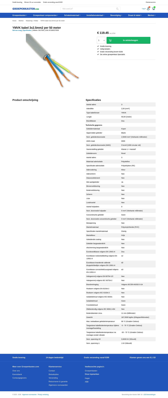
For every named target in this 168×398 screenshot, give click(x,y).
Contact (52, 371)
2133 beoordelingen (149, 394)
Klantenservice (151, 2)
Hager (87, 378)
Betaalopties (54, 374)
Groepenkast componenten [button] (45, 15)
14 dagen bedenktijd (54, 357)
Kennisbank (17, 374)
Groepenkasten (91, 371)
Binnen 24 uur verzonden (32, 2)
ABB (86, 382)
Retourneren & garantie (58, 382)
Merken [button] (151, 15)
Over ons (16, 371)
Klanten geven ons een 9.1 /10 (143, 357)
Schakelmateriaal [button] (71, 15)
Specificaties (27, 30)
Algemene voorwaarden (58, 385)
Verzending (53, 378)
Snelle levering (17, 2)
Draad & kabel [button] (134, 15)
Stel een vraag (17, 30)
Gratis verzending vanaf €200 (52, 2)
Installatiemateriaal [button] (95, 15)
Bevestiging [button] (115, 15)
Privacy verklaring (43, 394)
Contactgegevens (19, 378)
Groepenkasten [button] (19, 15)
